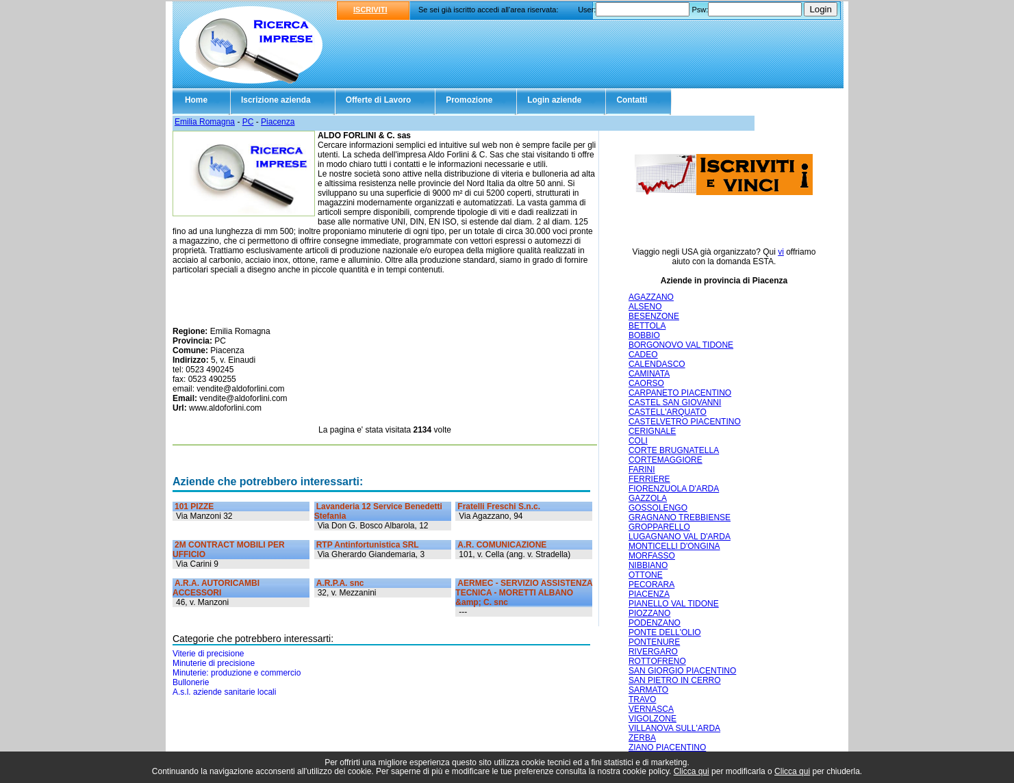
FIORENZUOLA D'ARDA (674, 488)
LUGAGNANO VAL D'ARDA (680, 536)
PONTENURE (654, 642)
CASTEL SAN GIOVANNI (675, 402)
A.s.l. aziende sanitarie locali (224, 692)
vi (781, 252)
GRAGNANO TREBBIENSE (680, 517)
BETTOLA (647, 326)
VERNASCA (651, 709)
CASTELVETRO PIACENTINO (685, 421)
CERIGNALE (652, 431)
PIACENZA (649, 594)
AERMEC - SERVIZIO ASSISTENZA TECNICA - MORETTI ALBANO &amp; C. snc (523, 592)
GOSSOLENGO (658, 508)
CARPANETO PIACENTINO (680, 393)
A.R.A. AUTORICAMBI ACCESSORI (216, 588)
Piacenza (277, 122)
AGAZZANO (651, 297)
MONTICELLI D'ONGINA (674, 546)
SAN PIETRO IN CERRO (675, 680)
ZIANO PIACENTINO (667, 747)
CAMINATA (649, 373)
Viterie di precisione (208, 653)
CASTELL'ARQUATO (668, 412)
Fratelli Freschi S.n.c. (498, 506)
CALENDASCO (657, 364)
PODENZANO (655, 623)
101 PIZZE (194, 506)
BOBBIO (644, 335)
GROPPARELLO (659, 527)
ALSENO (645, 306)
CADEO (643, 354)
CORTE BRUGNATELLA (674, 450)
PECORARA (651, 584)
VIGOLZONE (652, 718)
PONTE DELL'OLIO (665, 632)
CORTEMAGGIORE (665, 460)
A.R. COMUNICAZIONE (501, 545)
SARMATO (648, 690)
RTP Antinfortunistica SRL (367, 545)
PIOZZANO (649, 613)
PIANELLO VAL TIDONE (674, 603)
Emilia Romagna (205, 122)
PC (248, 122)
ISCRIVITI (370, 9)
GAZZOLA (648, 498)
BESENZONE (654, 316)
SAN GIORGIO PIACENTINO (682, 671)
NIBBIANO (648, 565)
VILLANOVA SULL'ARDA (674, 728)
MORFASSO (652, 556)
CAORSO (646, 383)
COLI (638, 441)
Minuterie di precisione (214, 663)
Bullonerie (191, 682)
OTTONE (646, 575)
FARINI (642, 469)
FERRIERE (649, 479)
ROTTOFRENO (657, 661)
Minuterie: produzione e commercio (237, 673)
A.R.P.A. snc (340, 583)
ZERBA (642, 738)
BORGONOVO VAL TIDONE (681, 345)
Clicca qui (691, 771)
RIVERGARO (653, 651)
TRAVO (642, 699)
